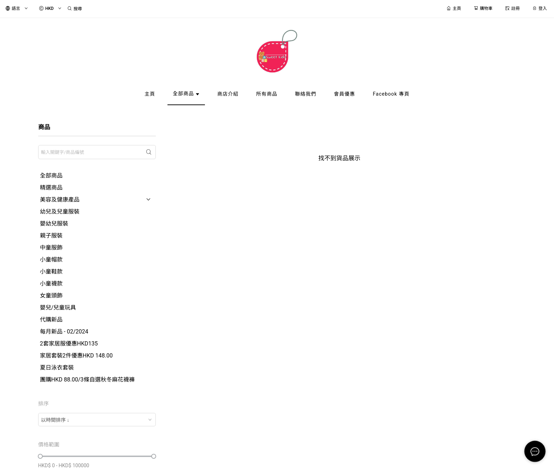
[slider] (40, 456)
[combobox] (97, 419)
